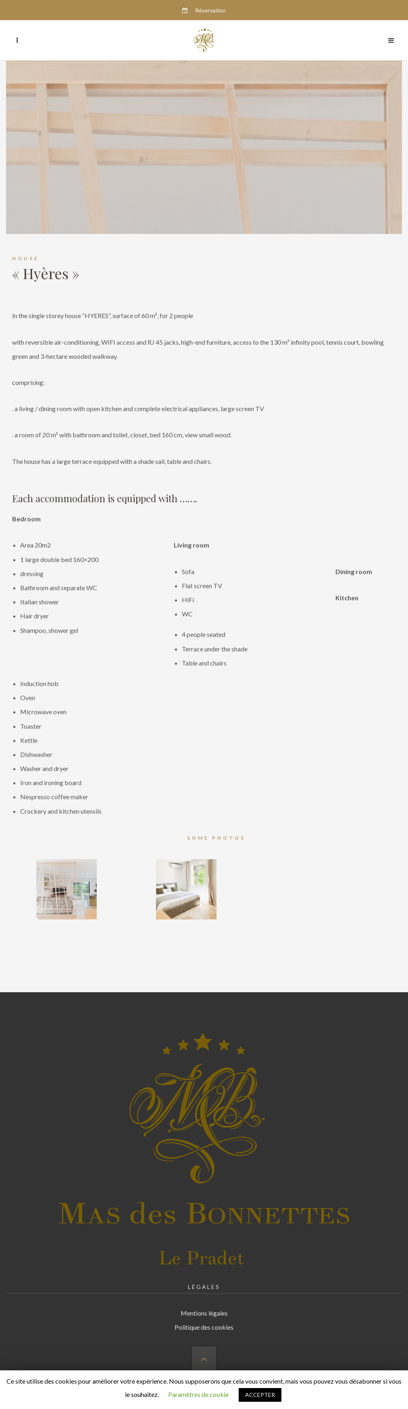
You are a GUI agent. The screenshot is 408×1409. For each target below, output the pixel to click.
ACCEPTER (260, 1394)
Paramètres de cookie (198, 1394)
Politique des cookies (204, 1318)
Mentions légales (204, 1304)
